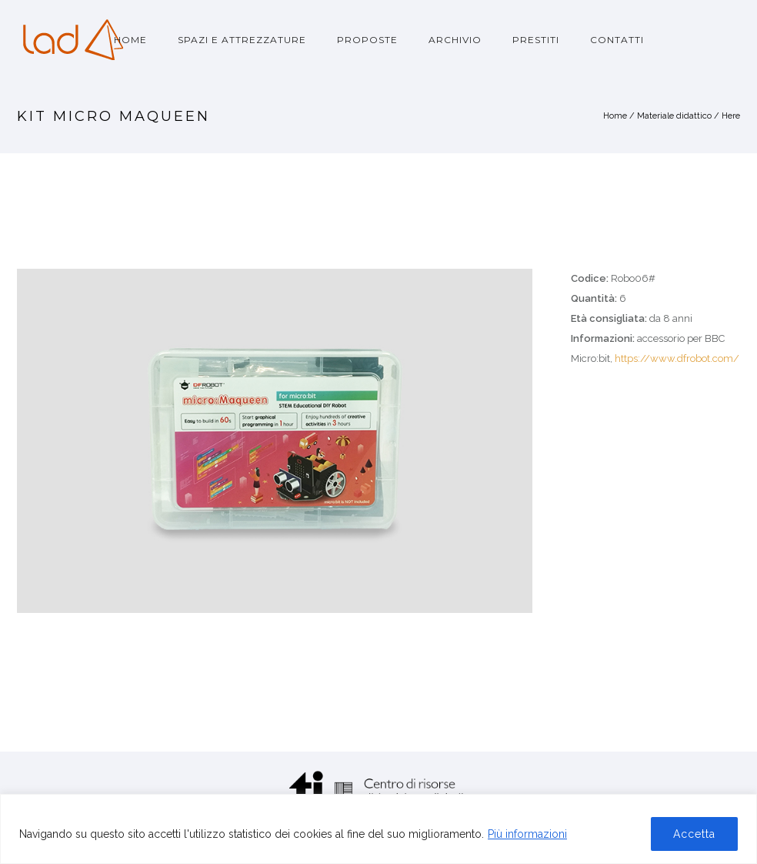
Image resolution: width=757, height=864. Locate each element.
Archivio (455, 39)
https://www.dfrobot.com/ (677, 358)
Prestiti (535, 39)
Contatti (617, 39)
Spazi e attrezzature (242, 39)
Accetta (694, 834)
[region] (378, 829)
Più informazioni (527, 834)
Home (130, 39)
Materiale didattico (674, 116)
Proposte (367, 39)
